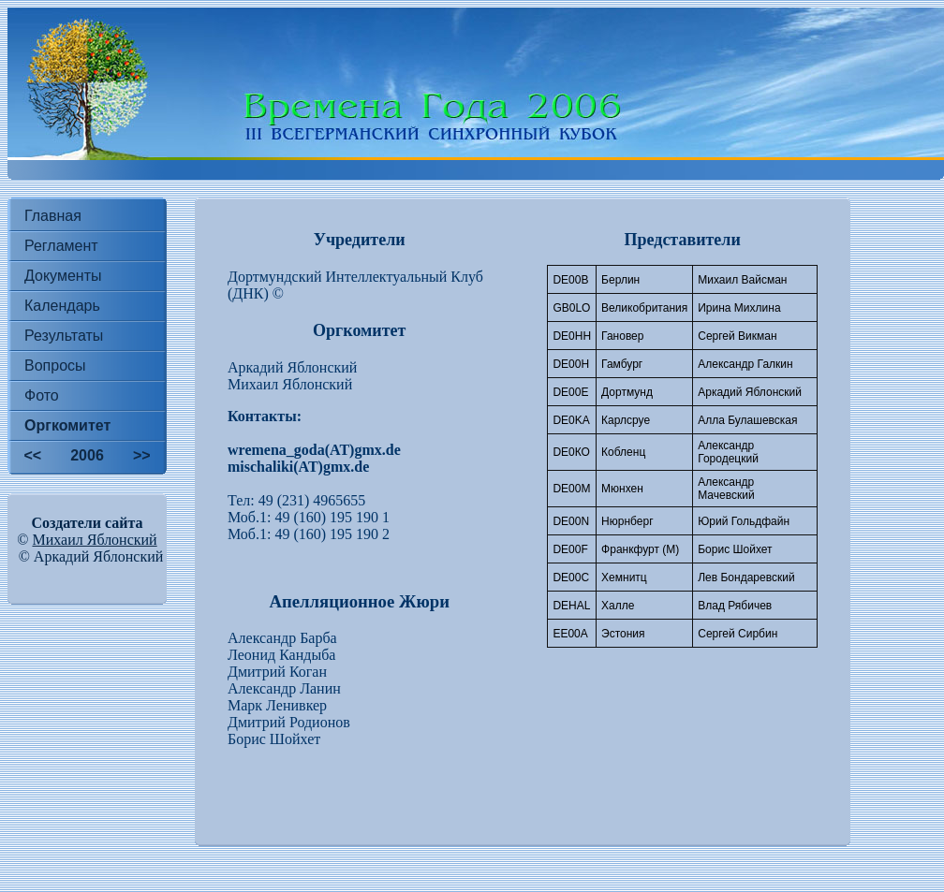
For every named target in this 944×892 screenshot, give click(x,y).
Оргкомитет (67, 425)
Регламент (61, 246)
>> (142, 455)
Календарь (62, 306)
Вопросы (55, 365)
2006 (87, 455)
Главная (52, 216)
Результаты (63, 336)
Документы (62, 276)
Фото (41, 395)
